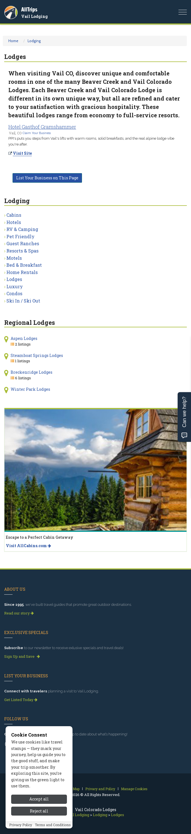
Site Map (72, 789)
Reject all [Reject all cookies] (39, 813)
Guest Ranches (22, 243)
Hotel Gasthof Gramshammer (42, 126)
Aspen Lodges (24, 338)
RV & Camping (22, 229)
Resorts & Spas (22, 251)
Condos (14, 293)
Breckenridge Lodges (31, 372)
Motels (14, 258)
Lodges (14, 279)
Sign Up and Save (22, 656)
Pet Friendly (20, 236)
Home (13, 41)
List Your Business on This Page (47, 177)
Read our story (19, 613)
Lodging (34, 41)
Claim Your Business (37, 133)
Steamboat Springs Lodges (37, 355)
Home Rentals (22, 272)
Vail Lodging (34, 16)
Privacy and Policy (100, 789)
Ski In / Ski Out (23, 301)
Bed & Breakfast (24, 265)
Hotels (13, 222)
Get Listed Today (20, 699)
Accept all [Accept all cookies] (39, 801)
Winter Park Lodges (30, 389)
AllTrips (29, 9)
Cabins (13, 215)
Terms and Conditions (53, 827)
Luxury (14, 286)
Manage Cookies (134, 789)
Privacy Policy (20, 827)
